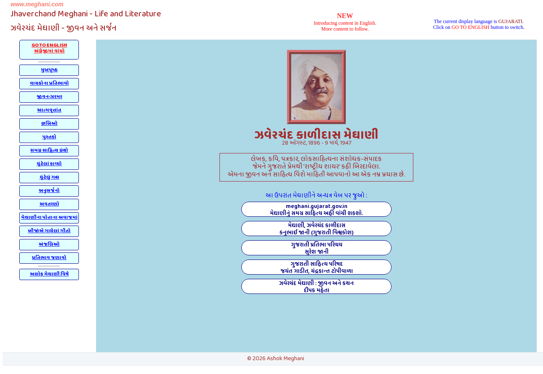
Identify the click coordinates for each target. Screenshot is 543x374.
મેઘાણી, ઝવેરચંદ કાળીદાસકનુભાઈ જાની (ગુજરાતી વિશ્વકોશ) (316, 228)
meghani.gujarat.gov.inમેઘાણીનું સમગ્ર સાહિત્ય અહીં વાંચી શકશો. (316, 209)
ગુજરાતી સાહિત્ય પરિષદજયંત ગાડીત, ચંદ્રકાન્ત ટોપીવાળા (316, 267)
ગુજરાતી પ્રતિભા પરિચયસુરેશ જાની (316, 247)
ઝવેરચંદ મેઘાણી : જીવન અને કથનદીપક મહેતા (316, 286)
